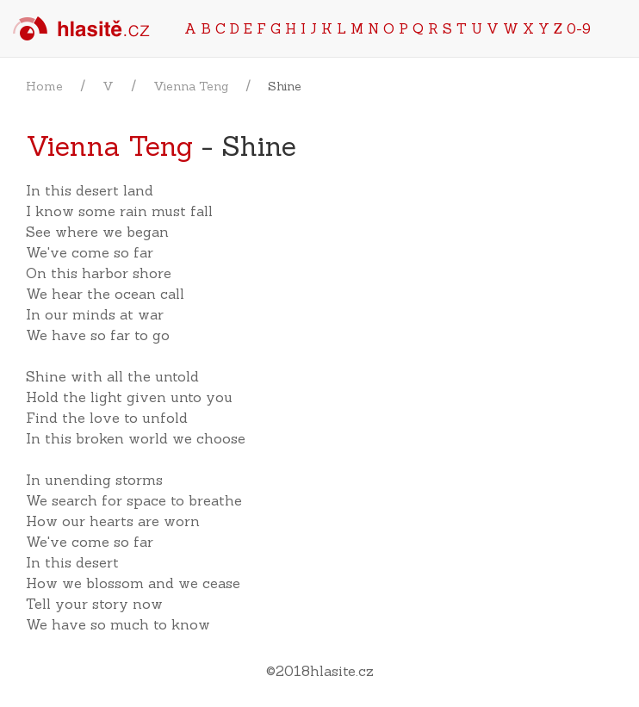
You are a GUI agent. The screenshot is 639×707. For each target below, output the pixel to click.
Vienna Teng (190, 86)
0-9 (579, 28)
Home (44, 86)
